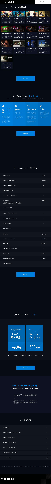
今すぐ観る (42, 1)
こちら (17, 203)
